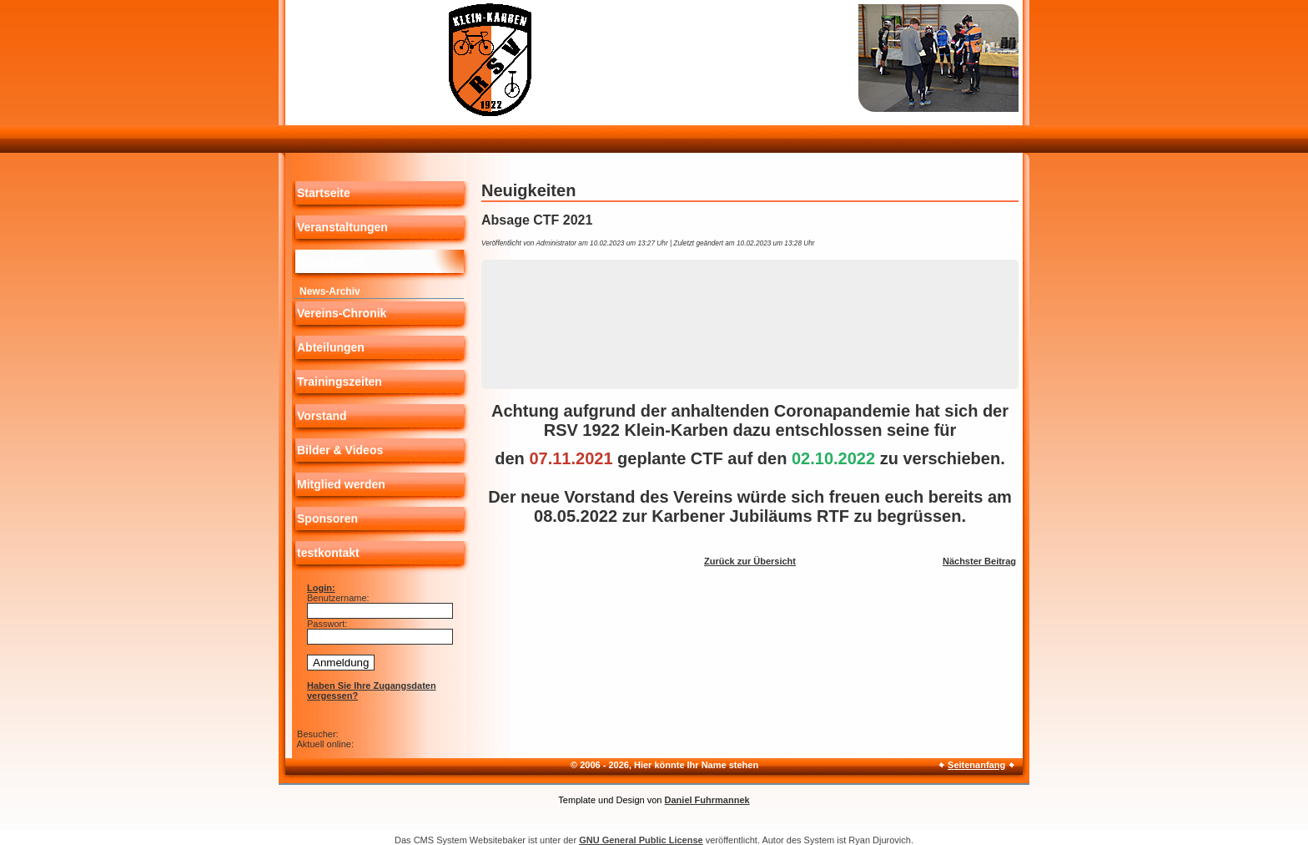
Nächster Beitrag (979, 561)
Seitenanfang (976, 765)
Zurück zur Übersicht (750, 561)
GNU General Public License (641, 840)
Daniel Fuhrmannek (707, 800)
